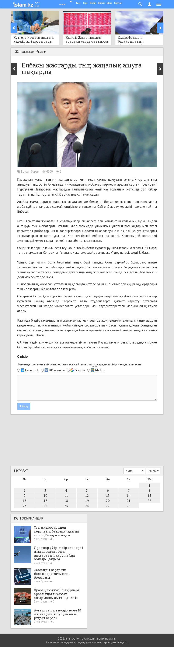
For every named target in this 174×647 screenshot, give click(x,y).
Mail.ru (100, 370)
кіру (95, 364)
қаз (37, 2)
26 (87, 506)
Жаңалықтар (24, 51)
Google (80, 370)
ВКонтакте (57, 370)
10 (45, 495)
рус (37, 5)
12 (87, 495)
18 (66, 500)
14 (128, 495)
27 (108, 506)
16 (25, 500)
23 (25, 506)
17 (45, 500)
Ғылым (41, 51)
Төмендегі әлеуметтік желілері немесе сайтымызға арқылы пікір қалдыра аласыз (79, 364)
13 (108, 495)
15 (149, 495)
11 (66, 495)
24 (45, 506)
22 (149, 500)
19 (87, 500)
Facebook (32, 370)
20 (108, 500)
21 (128, 500)
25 (66, 506)
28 (128, 506)
